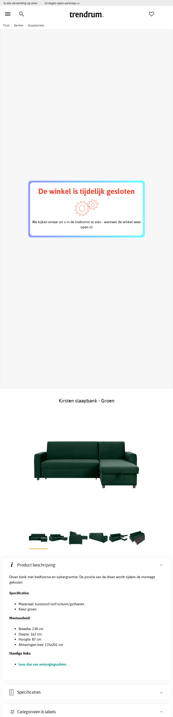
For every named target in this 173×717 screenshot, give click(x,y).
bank (23, 577)
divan (111, 577)
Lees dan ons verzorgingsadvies (42, 664)
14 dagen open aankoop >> (62, 3)
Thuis (6, 25)
